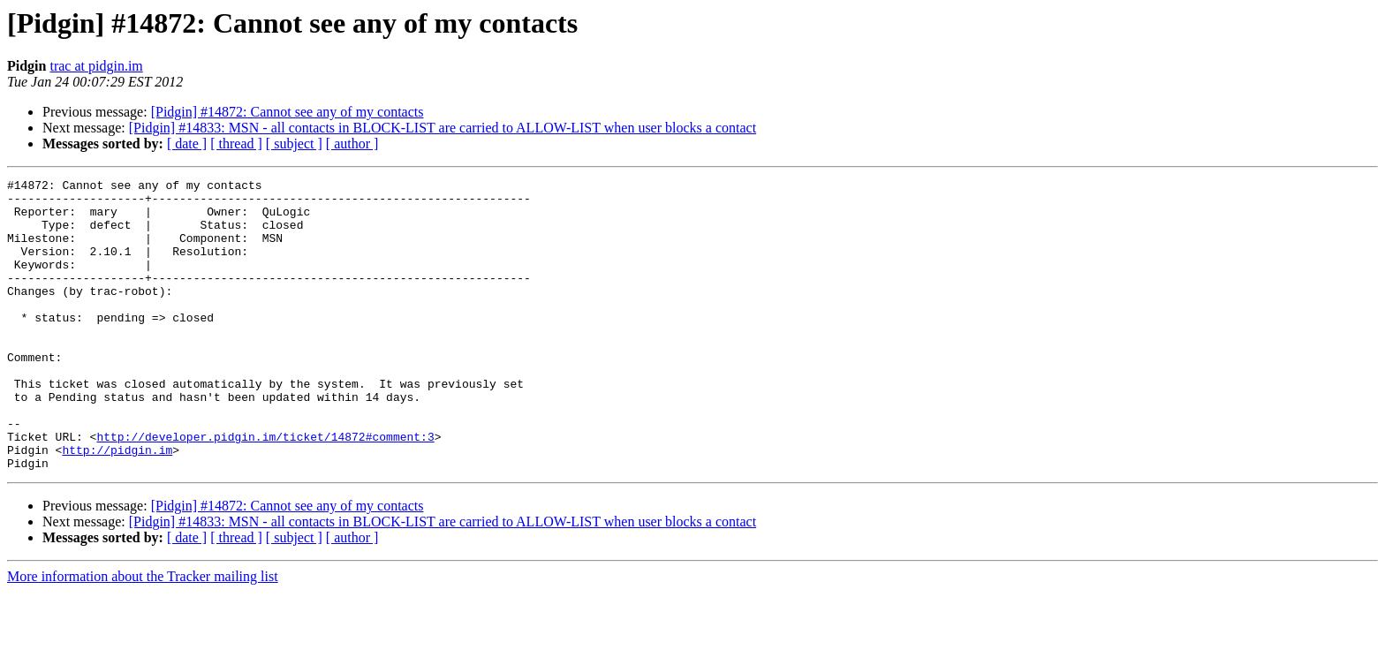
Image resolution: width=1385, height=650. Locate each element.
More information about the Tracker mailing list (142, 634)
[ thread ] (236, 143)
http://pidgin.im (117, 505)
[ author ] (352, 143)
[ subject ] (294, 143)
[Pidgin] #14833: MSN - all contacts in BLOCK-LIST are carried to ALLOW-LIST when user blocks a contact (442, 127)
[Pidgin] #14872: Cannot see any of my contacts (287, 111)
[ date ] (187, 143)
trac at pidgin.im (95, 65)
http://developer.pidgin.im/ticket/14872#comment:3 (265, 489)
